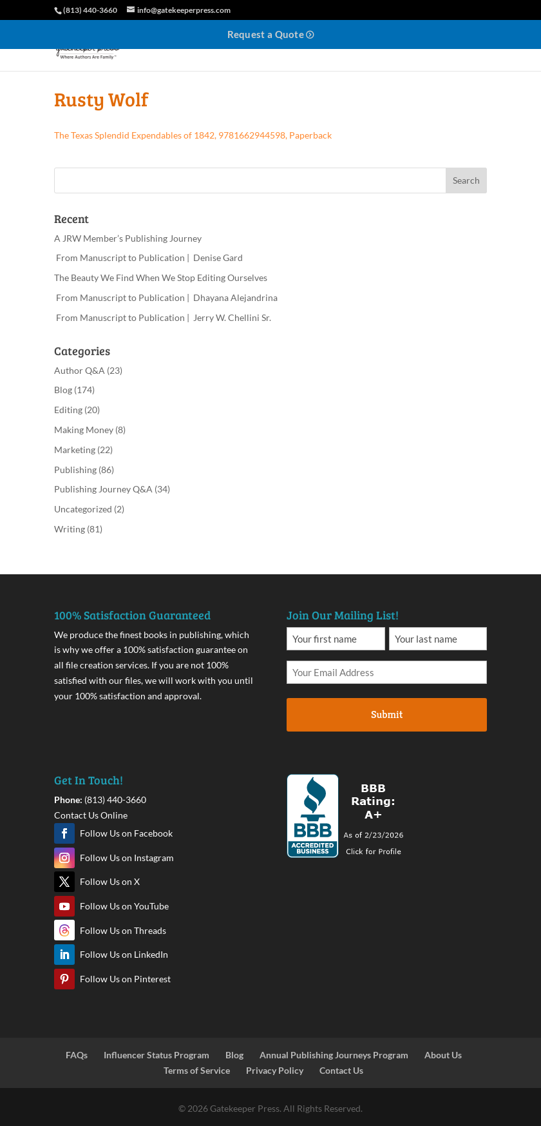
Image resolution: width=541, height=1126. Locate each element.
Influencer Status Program (156, 1054)
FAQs (77, 1054)
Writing (69, 528)
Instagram (64, 858)
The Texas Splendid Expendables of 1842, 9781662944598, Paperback (193, 135)
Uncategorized (83, 508)
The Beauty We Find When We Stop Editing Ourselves (160, 277)
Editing (68, 409)
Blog (63, 389)
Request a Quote (266, 34)
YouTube (64, 906)
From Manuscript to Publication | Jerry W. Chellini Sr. (162, 317)
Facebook (64, 833)
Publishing (75, 469)
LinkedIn (64, 954)
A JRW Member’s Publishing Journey (128, 238)
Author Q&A (79, 370)
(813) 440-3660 (115, 799)
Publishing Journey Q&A (103, 488)
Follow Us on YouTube (124, 905)
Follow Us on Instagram (127, 857)
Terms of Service (197, 1070)
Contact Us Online (91, 815)
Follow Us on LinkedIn (124, 954)
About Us (443, 1054)
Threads (64, 930)
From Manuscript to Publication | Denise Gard (148, 257)
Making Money (83, 429)
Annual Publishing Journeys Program (334, 1054)
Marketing (74, 449)
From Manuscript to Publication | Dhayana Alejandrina (166, 297)
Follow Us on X (110, 881)
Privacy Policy (274, 1070)
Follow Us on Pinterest (125, 978)
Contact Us (341, 1070)
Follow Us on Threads (123, 930)
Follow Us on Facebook (126, 833)
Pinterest (64, 979)
